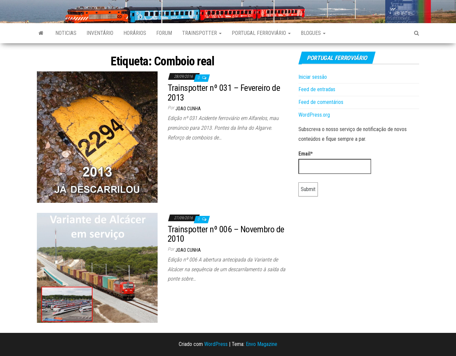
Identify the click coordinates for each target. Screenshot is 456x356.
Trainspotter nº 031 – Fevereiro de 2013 (224, 93)
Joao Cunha (188, 108)
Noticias (65, 33)
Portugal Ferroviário (261, 33)
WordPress (216, 344)
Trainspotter (202, 33)
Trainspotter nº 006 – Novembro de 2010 (226, 234)
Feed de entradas (316, 89)
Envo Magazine (261, 344)
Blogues (313, 33)
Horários (134, 33)
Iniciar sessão (312, 77)
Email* (334, 162)
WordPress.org (314, 115)
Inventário (100, 33)
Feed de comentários (320, 102)
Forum (164, 33)
